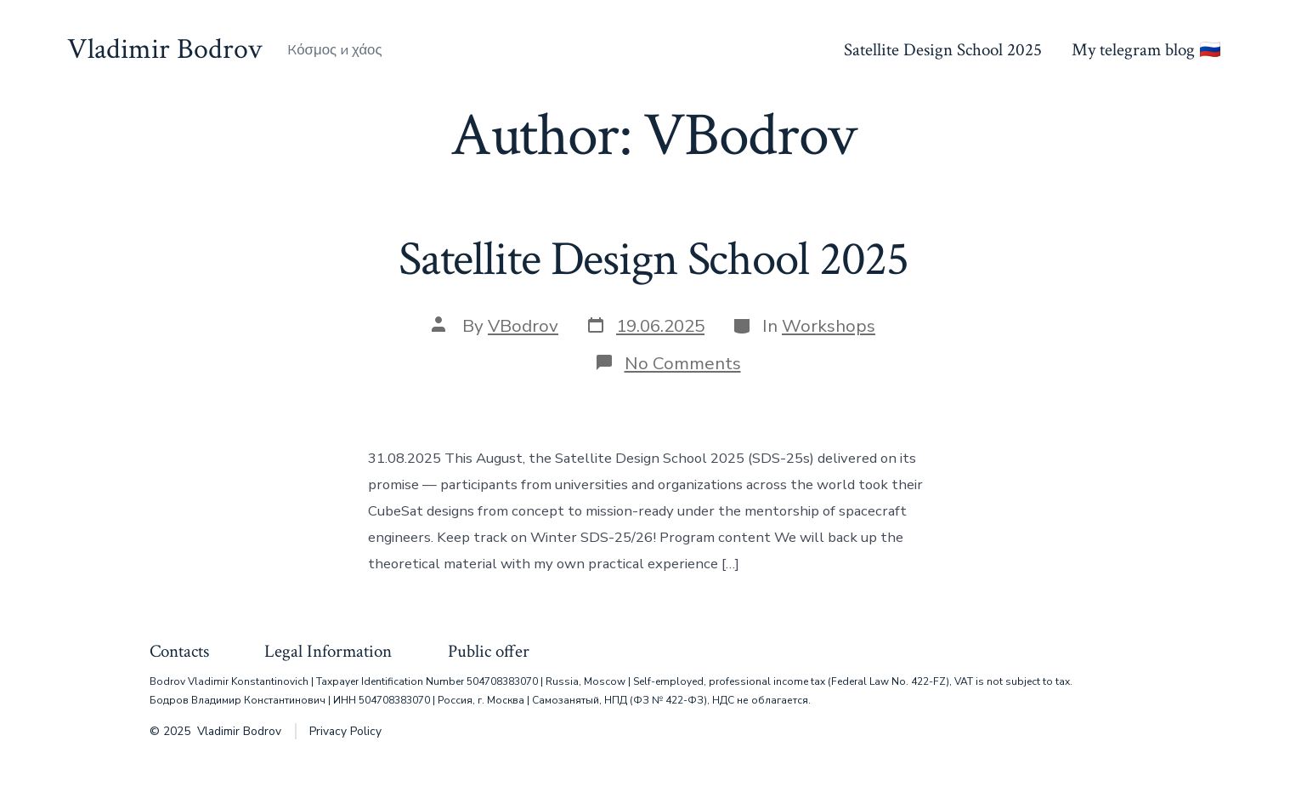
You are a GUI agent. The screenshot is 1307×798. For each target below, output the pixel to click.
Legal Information (328, 651)
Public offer (488, 651)
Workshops (828, 326)
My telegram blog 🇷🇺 (1146, 49)
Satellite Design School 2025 (943, 49)
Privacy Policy (345, 731)
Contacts (179, 651)
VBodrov (523, 326)
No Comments (683, 363)
